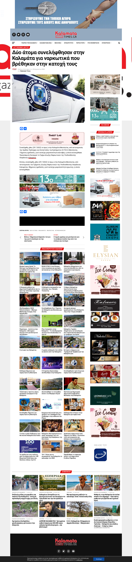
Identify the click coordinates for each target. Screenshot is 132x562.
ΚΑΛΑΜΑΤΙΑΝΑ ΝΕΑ (46, 43)
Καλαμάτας (32, 158)
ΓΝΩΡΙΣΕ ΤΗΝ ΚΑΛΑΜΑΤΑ (29, 43)
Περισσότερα (80, 43)
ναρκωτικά (50, 230)
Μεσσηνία (58, 43)
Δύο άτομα (33, 230)
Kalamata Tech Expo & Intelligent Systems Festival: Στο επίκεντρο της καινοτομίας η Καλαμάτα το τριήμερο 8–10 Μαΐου (107, 170)
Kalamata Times (25, 71)
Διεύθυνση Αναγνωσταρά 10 (32, 556)
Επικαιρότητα (68, 43)
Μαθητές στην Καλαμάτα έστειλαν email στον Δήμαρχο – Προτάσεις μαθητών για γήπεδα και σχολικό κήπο (107, 161)
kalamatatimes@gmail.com (73, 556)
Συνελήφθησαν (60, 230)
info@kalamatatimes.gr (52, 556)
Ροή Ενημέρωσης (93, 43)
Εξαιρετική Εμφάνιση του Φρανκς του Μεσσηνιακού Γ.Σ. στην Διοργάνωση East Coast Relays (107, 145)
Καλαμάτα (42, 230)
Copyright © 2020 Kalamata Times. (97, 556)
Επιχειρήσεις (106, 43)
